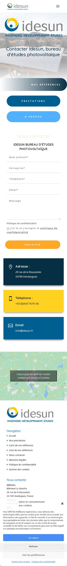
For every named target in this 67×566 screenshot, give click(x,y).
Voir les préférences (33, 554)
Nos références (44, 84)
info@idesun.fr (27, 330)
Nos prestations (17, 440)
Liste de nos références (21, 450)
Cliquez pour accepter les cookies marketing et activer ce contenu (33, 376)
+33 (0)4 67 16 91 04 (29, 304)
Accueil (12, 435)
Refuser (33, 546)
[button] (62, 503)
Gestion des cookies (21, 561)
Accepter (34, 537)
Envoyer (33, 244)
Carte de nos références (21, 445)
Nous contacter (17, 455)
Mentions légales (17, 459)
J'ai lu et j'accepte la (32, 230)
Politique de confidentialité (43, 561)
